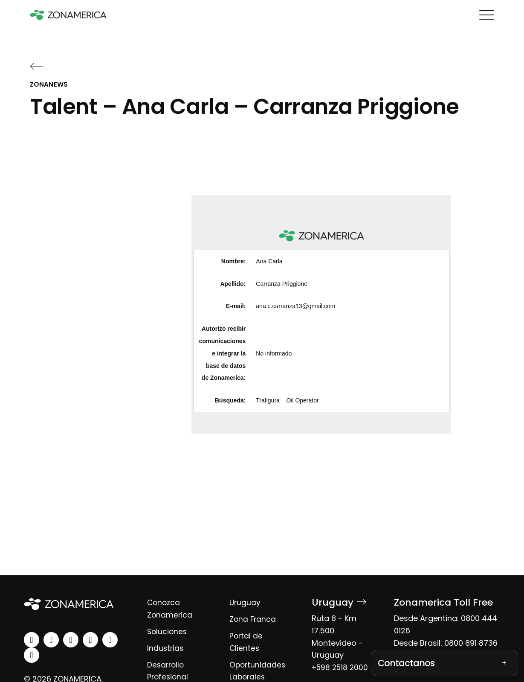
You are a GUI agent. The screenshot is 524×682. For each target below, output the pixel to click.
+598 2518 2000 (341, 667)
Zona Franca (253, 619)
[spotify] (110, 639)
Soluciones (167, 631)
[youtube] (90, 639)
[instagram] (51, 639)
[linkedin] (31, 639)
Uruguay (245, 602)
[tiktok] (31, 655)
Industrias (166, 648)
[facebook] (70, 639)
